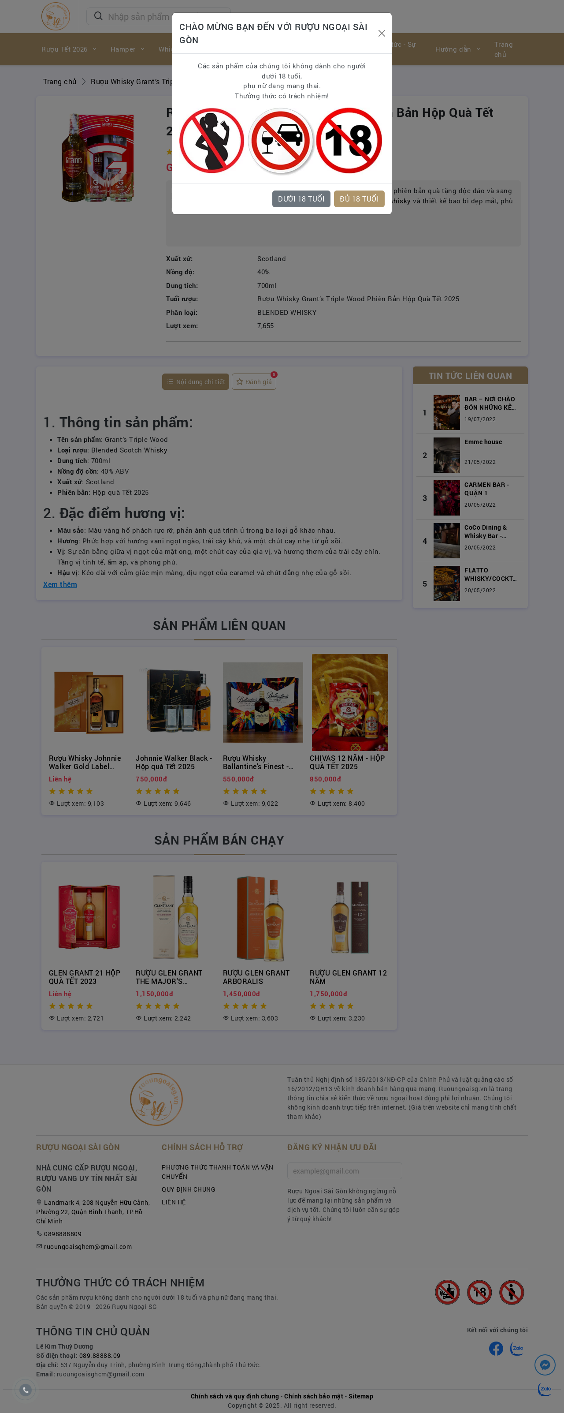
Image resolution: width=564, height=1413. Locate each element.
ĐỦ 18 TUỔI (359, 198)
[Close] (381, 33)
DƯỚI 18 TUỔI (301, 198)
